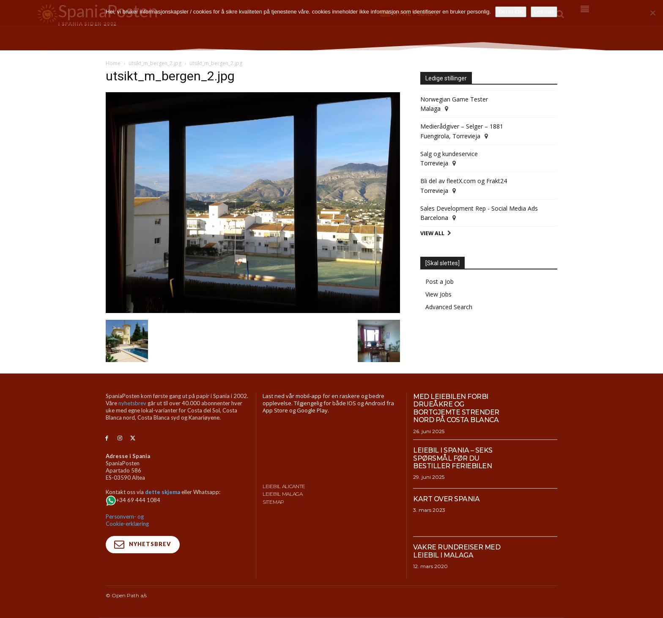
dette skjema (162, 492)
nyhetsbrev (132, 403)
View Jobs (438, 294)
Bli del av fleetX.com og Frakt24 (463, 181)
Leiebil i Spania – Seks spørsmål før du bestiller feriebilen (453, 458)
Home (113, 63)
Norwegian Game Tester (454, 99)
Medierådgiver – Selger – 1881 (461, 126)
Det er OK (511, 11)
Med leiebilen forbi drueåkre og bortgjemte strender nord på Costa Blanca (456, 408)
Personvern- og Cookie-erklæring (127, 520)
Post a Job (439, 281)
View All (432, 233)
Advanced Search (448, 307)
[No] (652, 12)
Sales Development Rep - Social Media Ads (479, 208)
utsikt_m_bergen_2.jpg (155, 63)
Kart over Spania (446, 499)
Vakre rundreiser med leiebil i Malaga (457, 551)
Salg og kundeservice (449, 154)
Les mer (544, 11)
